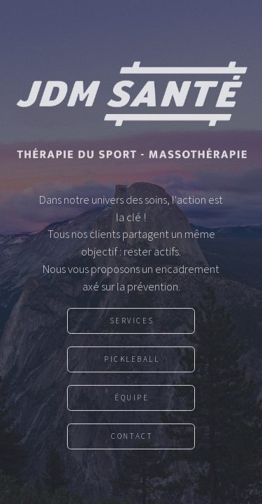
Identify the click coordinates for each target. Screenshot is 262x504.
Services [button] (132, 323)
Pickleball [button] (132, 362)
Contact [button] (131, 439)
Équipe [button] (132, 400)
